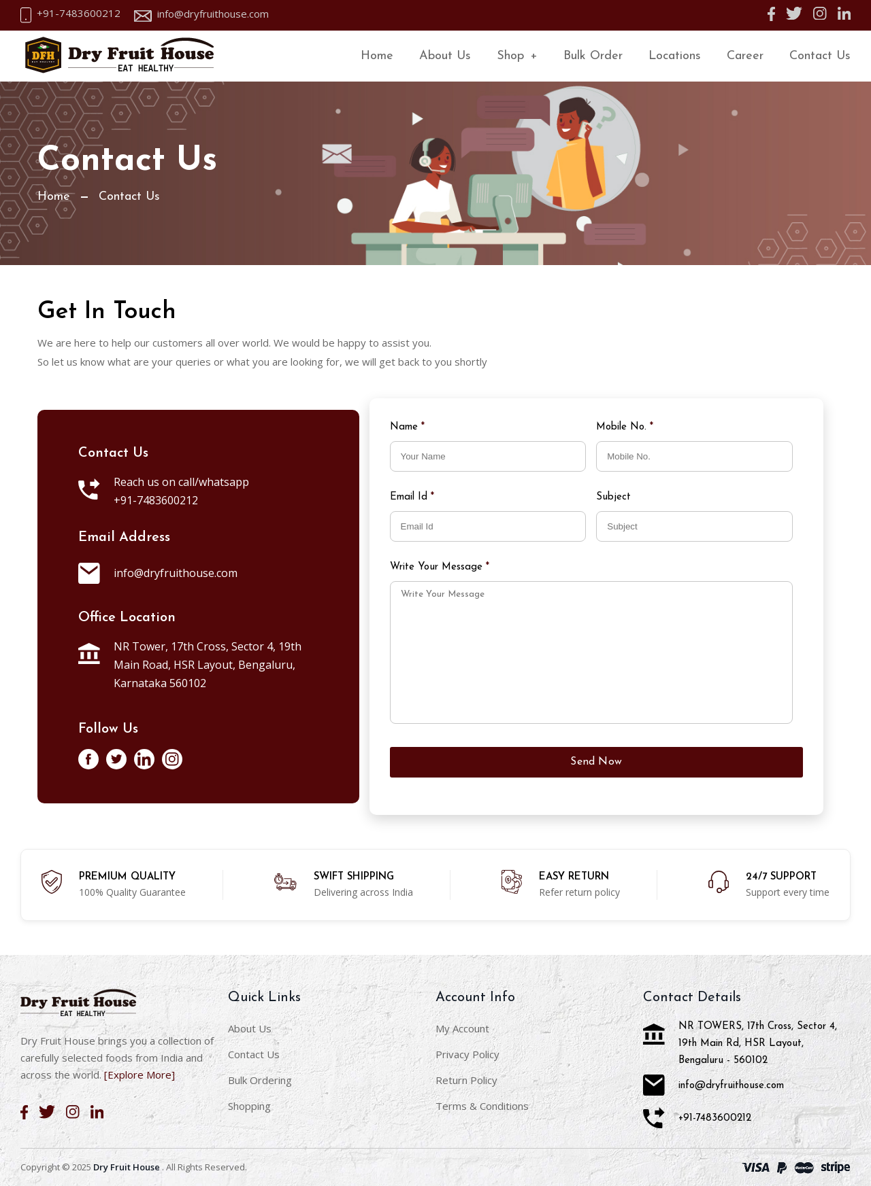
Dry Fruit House (126, 1167)
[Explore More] (139, 1074)
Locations (674, 56)
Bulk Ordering (260, 1080)
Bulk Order (593, 56)
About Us (445, 56)
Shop (517, 56)
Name (407, 427)
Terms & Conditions (482, 1106)
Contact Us (820, 56)
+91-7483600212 (78, 13)
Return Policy (466, 1080)
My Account (462, 1028)
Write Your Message (439, 567)
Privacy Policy (467, 1054)
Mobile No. (624, 427)
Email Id (412, 497)
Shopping (249, 1106)
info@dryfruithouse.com (213, 14)
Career (745, 56)
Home (377, 56)
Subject (615, 497)
